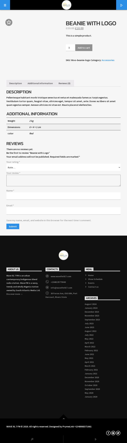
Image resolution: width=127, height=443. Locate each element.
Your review (13, 172)
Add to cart (84, 47)
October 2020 (91, 385)
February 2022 (91, 350)
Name (10, 190)
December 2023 (92, 311)
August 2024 (90, 304)
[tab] (15, 83)
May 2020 (89, 392)
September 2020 (92, 389)
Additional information (40, 83)
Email (10, 205)
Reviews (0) (64, 83)
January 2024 (91, 308)
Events (91, 283)
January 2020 (91, 396)
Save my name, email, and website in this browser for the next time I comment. (48, 220)
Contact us (93, 286)
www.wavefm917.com (61, 276)
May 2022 (89, 338)
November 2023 (92, 315)
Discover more (14, 294)
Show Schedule (95, 279)
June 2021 (89, 354)
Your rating (13, 161)
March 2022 (90, 346)
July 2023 (89, 323)
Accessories (108, 60)
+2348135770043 (58, 282)
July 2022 (89, 335)
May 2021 (89, 358)
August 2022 (90, 331)
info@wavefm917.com (61, 287)
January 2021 (91, 373)
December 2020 (92, 377)
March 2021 (90, 366)
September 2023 (92, 319)
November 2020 (92, 381)
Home (91, 275)
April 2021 (89, 362)
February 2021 (91, 369)
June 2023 (89, 327)
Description (15, 83)
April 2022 (89, 342)
